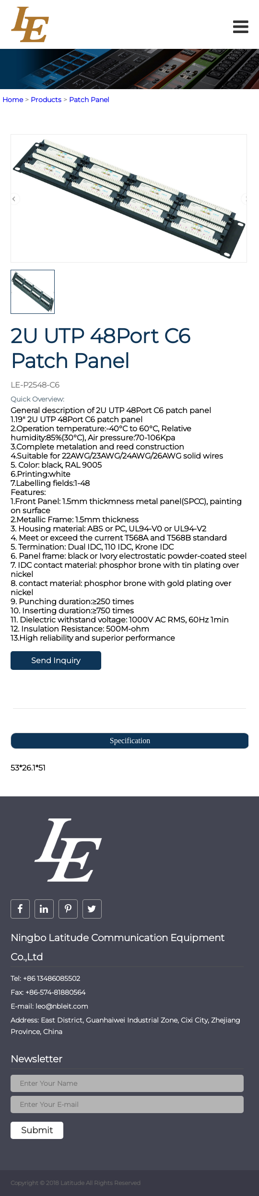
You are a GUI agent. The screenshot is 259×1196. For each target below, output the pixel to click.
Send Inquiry (55, 660)
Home (12, 99)
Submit (37, 1130)
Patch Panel (89, 99)
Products (46, 99)
